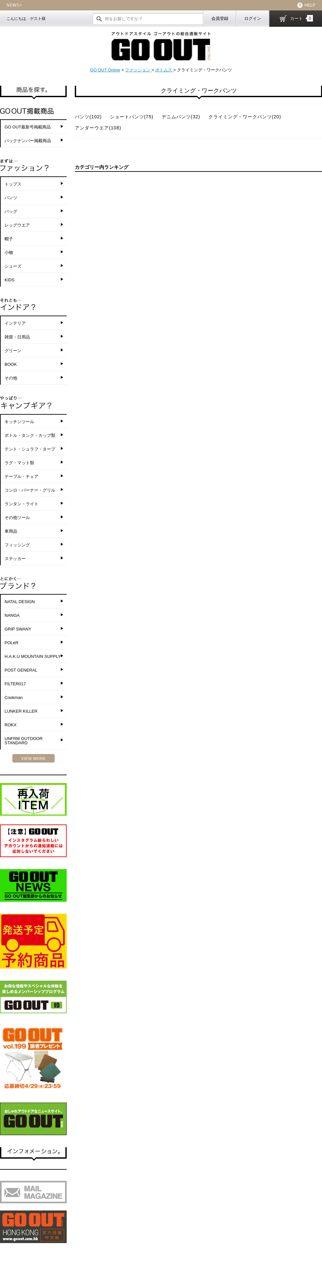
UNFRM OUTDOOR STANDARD (24, 740)
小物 (9, 252)
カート (301, 18)
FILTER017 (15, 683)
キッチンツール (19, 421)
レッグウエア (17, 225)
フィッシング (17, 544)
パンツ (11, 197)
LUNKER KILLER (21, 711)
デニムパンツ (181, 116)
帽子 (9, 238)
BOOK (11, 364)
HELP (309, 5)
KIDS (9, 279)
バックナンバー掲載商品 (28, 140)
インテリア (15, 323)
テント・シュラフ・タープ (30, 449)
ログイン (252, 18)
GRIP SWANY (18, 629)
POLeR (12, 642)
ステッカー (15, 558)
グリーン (13, 350)
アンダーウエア (98, 127)
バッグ (11, 211)
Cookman (14, 697)
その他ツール (17, 517)
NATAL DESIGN (20, 601)
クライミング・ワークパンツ (244, 116)
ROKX (11, 724)
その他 (11, 378)
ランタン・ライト (21, 503)
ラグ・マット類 (19, 462)
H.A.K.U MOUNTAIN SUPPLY (33, 656)
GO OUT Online (105, 69)
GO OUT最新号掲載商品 (28, 127)
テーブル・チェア (21, 476)
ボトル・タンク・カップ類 (30, 435)
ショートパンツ (132, 116)
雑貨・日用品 (17, 336)
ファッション (138, 69)
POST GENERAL (21, 670)
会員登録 (219, 18)
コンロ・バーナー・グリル (30, 490)
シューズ (13, 266)
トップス (13, 184)
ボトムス (164, 69)
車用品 (11, 531)
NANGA (12, 615)
